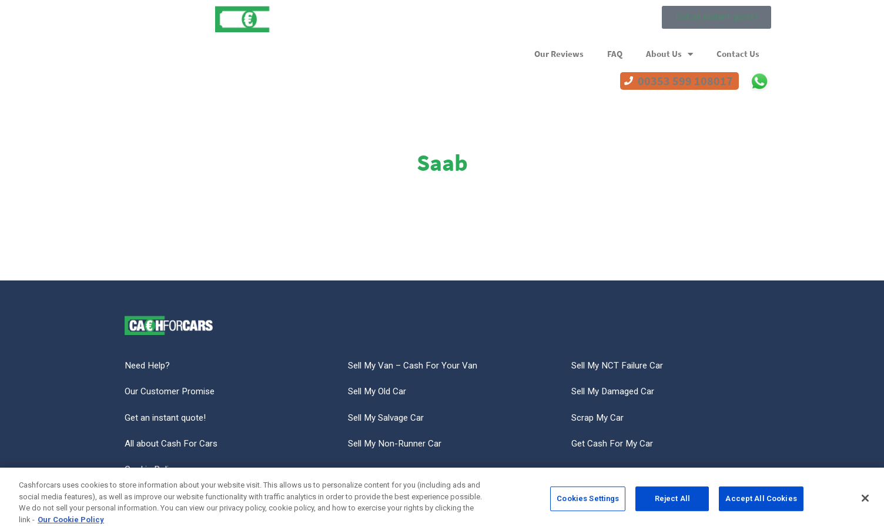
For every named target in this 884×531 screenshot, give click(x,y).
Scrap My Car (598, 419)
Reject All (672, 502)
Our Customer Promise (172, 392)
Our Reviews (559, 54)
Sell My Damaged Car (615, 392)
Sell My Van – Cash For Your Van (414, 365)
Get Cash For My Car (613, 445)
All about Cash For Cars (172, 445)
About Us (669, 54)
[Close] (865, 502)
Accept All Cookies (760, 502)
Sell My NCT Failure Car (619, 365)
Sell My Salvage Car (389, 419)
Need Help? (149, 365)
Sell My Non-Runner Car (397, 445)
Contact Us (737, 54)
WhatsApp (759, 81)
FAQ (614, 54)
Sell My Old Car (379, 392)
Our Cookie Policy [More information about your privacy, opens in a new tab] (71, 523)
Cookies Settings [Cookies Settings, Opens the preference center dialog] (588, 502)
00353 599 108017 (685, 81)
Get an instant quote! (167, 419)
